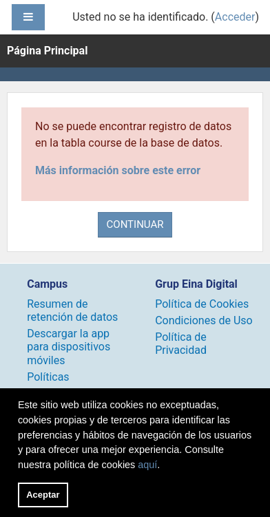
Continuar (135, 224)
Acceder (235, 16)
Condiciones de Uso (203, 320)
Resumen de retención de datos (72, 310)
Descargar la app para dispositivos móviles (68, 346)
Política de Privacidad (181, 343)
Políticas (48, 376)
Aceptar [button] (42, 494)
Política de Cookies (202, 303)
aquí (147, 464)
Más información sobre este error (117, 170)
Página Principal (47, 50)
